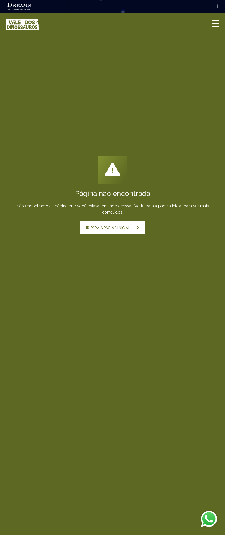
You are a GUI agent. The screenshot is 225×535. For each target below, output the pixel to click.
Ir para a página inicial (112, 228)
